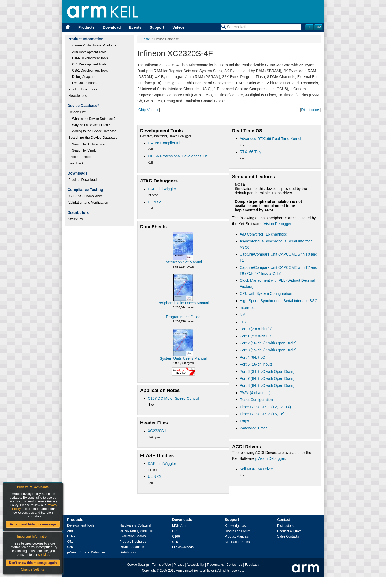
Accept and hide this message (33, 524)
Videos (178, 27)
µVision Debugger (276, 224)
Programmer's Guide (183, 317)
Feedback (76, 163)
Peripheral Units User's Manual (183, 303)
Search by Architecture (88, 144)
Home (145, 39)
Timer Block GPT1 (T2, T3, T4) (265, 407)
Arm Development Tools (89, 52)
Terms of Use (161, 565)
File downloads (183, 547)
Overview (75, 219)
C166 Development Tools (90, 58)
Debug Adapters (83, 77)
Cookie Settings (138, 565)
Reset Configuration (256, 400)
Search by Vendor (85, 150)
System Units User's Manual (183, 358)
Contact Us (234, 565)
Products (86, 27)
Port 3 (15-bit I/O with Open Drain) (268, 350)
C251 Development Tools (90, 70)
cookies (43, 555)
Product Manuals (237, 536)
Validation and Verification (88, 202)
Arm (70, 531)
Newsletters (77, 96)
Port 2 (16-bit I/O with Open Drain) (268, 343)
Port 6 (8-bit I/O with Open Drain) (267, 371)
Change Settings (33, 569)
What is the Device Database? (93, 119)
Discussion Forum (237, 531)
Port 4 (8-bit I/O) (253, 357)
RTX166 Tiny (250, 152)
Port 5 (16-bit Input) (256, 364)
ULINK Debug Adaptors (136, 531)
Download (112, 27)
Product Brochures (82, 89)
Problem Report (80, 157)
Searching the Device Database (92, 137)
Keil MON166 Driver (256, 469)
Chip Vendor (148, 110)
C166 (71, 536)
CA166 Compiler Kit (164, 143)
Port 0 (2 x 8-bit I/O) (256, 329)
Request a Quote (289, 531)
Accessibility (195, 565)
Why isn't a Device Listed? (91, 125)
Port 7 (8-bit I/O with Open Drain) (267, 378)
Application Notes (237, 542)
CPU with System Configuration (266, 293)
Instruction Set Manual (183, 262)
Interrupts (247, 308)
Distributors (310, 110)
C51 (70, 541)
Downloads (182, 519)
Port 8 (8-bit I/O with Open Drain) (267, 385)
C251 (71, 547)
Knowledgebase (236, 526)
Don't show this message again (33, 563)
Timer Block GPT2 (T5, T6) (262, 414)
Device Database (132, 547)
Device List (77, 112)
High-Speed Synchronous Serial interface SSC (278, 301)
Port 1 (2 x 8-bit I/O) (256, 336)
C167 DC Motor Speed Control (173, 398)
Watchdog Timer (253, 428)
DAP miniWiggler (162, 189)
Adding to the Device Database (94, 131)
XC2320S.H (158, 431)
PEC (243, 322)
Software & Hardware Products (92, 45)
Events (135, 27)
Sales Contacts (288, 536)
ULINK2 (154, 202)
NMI (243, 315)
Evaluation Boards (85, 83)
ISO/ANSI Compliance (85, 196)
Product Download (82, 180)
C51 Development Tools (89, 64)
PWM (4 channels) (255, 393)
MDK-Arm (179, 526)
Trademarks (215, 565)
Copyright (149, 570)
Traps (244, 421)
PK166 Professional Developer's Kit (177, 156)
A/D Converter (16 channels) (263, 234)
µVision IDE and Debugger (86, 552)
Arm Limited (184, 570)
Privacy (179, 565)
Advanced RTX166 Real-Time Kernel (270, 139)
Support (157, 27)
